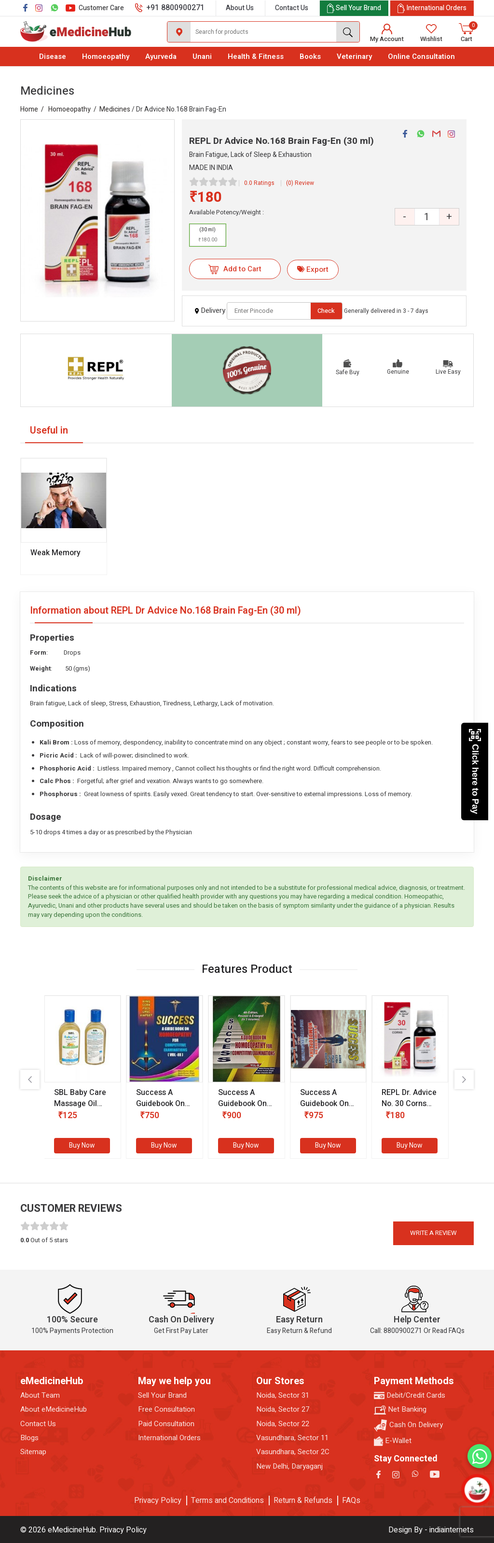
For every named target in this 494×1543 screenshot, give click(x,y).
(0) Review (300, 183)
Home (29, 109)
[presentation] (30, 1079)
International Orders (169, 1438)
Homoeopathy (105, 56)
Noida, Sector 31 (282, 1395)
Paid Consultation (166, 1424)
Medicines (114, 109)
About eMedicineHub (53, 1409)
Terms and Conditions (227, 1500)
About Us (240, 8)
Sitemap (33, 1452)
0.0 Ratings (259, 183)
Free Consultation (166, 1409)
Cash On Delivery (408, 1425)
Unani (202, 56)
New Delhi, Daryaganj (289, 1466)
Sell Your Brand (162, 1395)
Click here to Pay (475, 771)
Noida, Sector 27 (282, 1409)
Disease (52, 56)
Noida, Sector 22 (282, 1424)
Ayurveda (161, 56)
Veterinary (354, 56)
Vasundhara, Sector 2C (292, 1452)
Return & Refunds (303, 1500)
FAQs (351, 1500)
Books (310, 56)
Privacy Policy (157, 1500)
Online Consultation (421, 56)
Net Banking (400, 1409)
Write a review (433, 1232)
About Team (40, 1395)
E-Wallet (393, 1441)
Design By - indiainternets (431, 1530)
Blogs (29, 1438)
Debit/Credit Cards (409, 1395)
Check (326, 310)
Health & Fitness (256, 56)
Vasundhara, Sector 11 (292, 1438)
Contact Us (291, 8)
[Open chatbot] (477, 1490)
